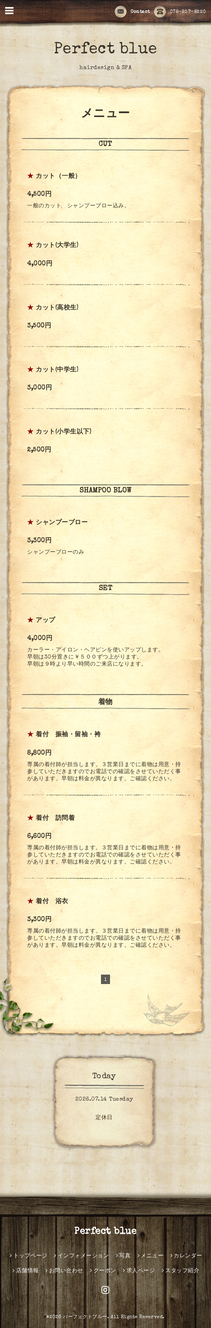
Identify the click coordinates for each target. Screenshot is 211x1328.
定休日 (104, 1118)
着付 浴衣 (52, 902)
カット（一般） (58, 177)
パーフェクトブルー (85, 1317)
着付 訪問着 (55, 819)
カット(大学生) (57, 246)
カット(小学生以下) (63, 432)
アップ (45, 621)
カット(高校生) (57, 308)
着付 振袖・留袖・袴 (68, 735)
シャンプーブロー (62, 523)
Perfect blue (105, 50)
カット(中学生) (57, 370)
